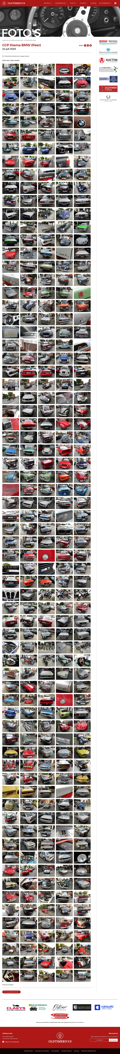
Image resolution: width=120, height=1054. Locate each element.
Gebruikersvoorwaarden (42, 1051)
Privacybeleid (55, 1051)
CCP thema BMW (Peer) (30, 40)
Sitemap (76, 1051)
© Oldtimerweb (28, 1051)
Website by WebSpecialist (88, 1051)
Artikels (47, 3)
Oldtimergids (104, 3)
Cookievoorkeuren (66, 1051)
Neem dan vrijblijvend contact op (67, 1022)
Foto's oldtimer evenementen (16, 40)
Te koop (83, 3)
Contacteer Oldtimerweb (9, 1038)
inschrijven (113, 1040)
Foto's (72, 3)
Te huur (93, 3)
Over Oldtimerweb (7, 1036)
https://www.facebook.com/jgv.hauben (17, 56)
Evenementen (60, 3)
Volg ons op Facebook (12, 1042)
